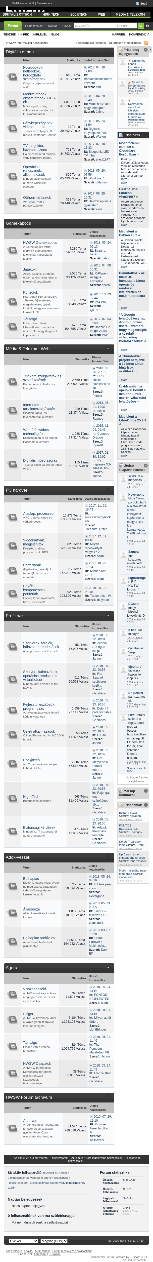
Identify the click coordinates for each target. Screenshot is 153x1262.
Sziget (28, 1014)
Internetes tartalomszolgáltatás (39, 407)
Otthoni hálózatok (37, 197)
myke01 (97, 445)
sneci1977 (103, 159)
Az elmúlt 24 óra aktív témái (31, 1157)
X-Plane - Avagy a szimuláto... (99, 277)
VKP (105, 335)
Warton (101, 136)
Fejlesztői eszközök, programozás (39, 706)
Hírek (24, 34)
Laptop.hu (40, 1253)
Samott (133, 552)
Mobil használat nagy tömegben (97, 106)
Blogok (67, 25)
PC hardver (16, 490)
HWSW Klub (103, 1073)
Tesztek (10, 34)
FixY (131, 715)
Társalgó (30, 319)
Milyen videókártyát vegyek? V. (93, 548)
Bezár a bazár (128, 812)
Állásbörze (31, 909)
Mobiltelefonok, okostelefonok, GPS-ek (39, 98)
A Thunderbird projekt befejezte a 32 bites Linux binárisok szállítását (132, 363)
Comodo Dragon (100, 436)
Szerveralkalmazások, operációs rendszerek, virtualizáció (41, 676)
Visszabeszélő (34, 989)
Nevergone (136, 494)
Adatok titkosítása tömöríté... (99, 831)
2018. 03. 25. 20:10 (100, 370)
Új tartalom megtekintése (125, 42)
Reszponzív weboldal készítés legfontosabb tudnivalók (136, 110)
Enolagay (136, 832)
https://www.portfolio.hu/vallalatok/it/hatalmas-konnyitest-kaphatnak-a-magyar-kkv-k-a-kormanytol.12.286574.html (136, 518)
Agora (11, 967)
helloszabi (97, 1140)
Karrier (118, 34)
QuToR (94, 310)
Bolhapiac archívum (39, 938)
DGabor (134, 604)
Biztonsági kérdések (39, 827)
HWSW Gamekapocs (40, 243)
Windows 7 (96, 178)
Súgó (141, 4)
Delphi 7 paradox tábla (101, 710)
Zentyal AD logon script (100, 647)
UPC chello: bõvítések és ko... (101, 382)
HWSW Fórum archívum (29, 1097)
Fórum (13, 25)
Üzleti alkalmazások (39, 731)
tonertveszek (138, 860)
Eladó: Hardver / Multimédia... (98, 942)
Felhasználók (33, 25)
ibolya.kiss (126, 877)
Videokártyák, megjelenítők (34, 542)
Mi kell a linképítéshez (136, 83)
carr (98, 87)
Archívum (30, 1121)
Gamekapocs (45, 3)
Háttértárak (32, 565)
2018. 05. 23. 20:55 (100, 668)
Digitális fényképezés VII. (95, 131)
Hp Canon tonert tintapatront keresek (132, 856)
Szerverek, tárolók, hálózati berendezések (41, 645)
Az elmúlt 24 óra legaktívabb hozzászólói (96, 1157)
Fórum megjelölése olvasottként (72, 1250)
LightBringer (97, 1029)
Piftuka (97, 396)
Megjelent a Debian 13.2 (129, 233)
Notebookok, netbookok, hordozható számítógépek (34, 73)
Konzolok (30, 292)
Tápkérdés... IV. (101, 596)
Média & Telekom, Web (27, 348)
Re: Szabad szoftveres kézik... (99, 679)
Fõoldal (28, 1250)
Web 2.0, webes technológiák (36, 432)
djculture (134, 666)
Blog (55, 34)
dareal (106, 285)
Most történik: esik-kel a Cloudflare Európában (130, 148)
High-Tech (31, 797)
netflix (101, 411)
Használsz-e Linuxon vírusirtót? (128, 193)
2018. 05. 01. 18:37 (100, 405)
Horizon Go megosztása (100, 329)
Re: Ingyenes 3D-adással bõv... (101, 464)
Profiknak (15, 615)
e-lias (132, 630)
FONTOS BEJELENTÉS (128, 827)
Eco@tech (31, 760)
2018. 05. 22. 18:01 (100, 637)
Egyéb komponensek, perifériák (34, 590)
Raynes (97, 418)
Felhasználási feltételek (91, 42)
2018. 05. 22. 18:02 (100, 752)
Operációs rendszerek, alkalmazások (34, 171)
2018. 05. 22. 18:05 (100, 729)
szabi (132, 476)
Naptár (52, 25)
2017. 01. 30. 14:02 (100, 454)
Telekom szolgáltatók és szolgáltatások (42, 378)
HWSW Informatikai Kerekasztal (27, 42)
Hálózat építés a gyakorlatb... (97, 203)
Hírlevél (40, 34)
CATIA (101, 735)
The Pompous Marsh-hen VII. (99, 1048)
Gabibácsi (135, 648)
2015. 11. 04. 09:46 (100, 427)
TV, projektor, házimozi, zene (35, 148)
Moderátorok (60, 1157)
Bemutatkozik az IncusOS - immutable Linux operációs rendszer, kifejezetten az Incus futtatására (132, 286)
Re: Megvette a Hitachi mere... (100, 764)
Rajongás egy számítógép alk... (101, 798)
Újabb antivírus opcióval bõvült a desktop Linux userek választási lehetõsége (132, 393)
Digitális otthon (20, 52)
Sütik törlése (42, 1250)
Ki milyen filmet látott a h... (99, 1128)
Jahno (100, 111)
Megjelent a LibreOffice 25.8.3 (132, 420)
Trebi (140, 844)
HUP (31, 3)
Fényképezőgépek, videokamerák (38, 125)
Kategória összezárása (109, 52)
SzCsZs (128, 1198)
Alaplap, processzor (39, 513)
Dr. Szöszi (135, 693)
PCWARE (55, 1253)
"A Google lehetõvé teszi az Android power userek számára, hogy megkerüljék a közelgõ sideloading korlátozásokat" (133, 328)
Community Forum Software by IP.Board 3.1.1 (119, 1256)
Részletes (147, 26)
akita (99, 209)
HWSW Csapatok (37, 1063)
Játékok (29, 269)
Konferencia (139, 34)
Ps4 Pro (100, 302)
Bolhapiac (31, 879)
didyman (135, 815)
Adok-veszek (18, 857)
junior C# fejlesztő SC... (98, 913)
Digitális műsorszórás (40, 460)
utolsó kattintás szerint (44, 1182)
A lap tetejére (14, 1250)
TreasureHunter (96, 529)
